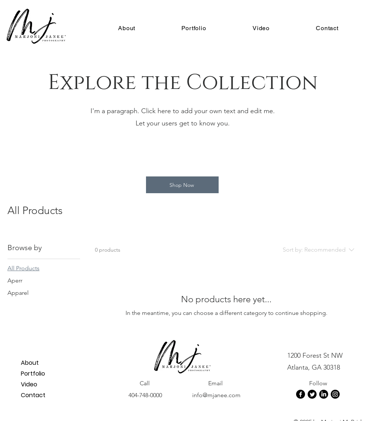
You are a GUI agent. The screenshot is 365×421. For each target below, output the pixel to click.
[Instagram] (335, 394)
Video (29, 384)
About (30, 362)
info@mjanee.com (216, 395)
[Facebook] (300, 394)
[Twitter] (312, 394)
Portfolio (33, 373)
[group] (182, 152)
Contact (33, 395)
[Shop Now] (182, 184)
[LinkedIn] (323, 394)
